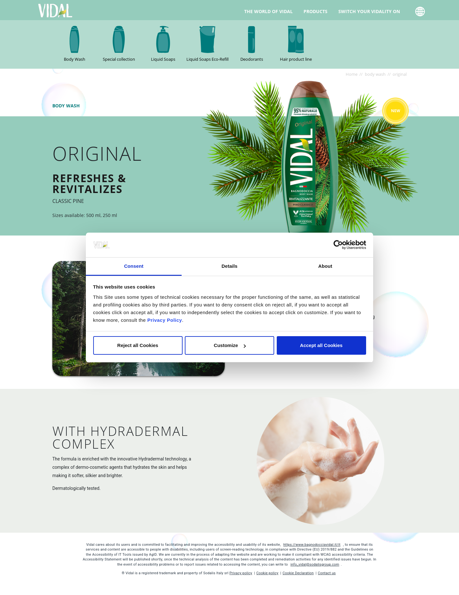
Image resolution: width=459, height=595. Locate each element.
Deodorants (251, 59)
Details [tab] (229, 266)
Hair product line (296, 59)
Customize (230, 345)
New (395, 110)
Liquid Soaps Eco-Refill (207, 59)
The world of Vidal (268, 11)
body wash (375, 74)
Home (351, 74)
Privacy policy (241, 573)
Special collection (119, 59)
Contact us (327, 573)
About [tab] (325, 266)
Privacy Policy (164, 320)
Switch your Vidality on (369, 11)
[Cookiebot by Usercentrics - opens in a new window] (338, 245)
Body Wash (74, 59)
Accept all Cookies (321, 345)
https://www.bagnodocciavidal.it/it (312, 545)
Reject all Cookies (137, 345)
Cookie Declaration (298, 573)
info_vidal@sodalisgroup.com (314, 564)
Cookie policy (267, 573)
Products (315, 11)
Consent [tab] (134, 266)
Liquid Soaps (163, 59)
